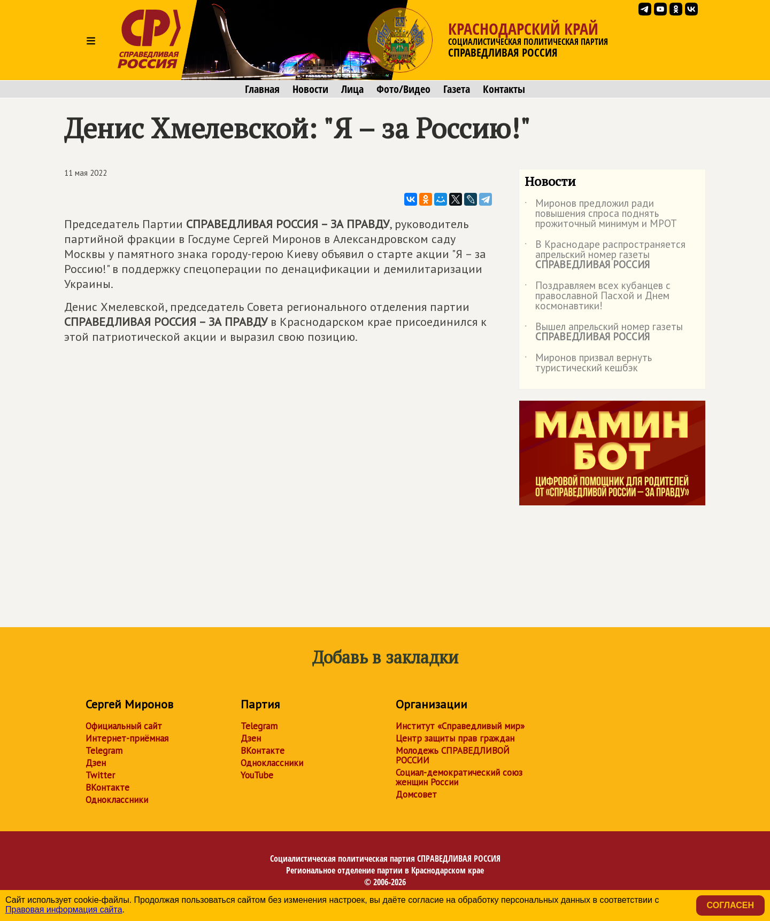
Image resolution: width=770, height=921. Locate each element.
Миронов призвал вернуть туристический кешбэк (588, 363)
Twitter (100, 775)
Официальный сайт (124, 726)
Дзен (96, 763)
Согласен (730, 905)
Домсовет (416, 794)
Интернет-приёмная (127, 738)
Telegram (104, 750)
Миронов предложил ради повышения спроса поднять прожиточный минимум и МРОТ (601, 214)
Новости (310, 89)
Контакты (504, 89)
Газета (456, 89)
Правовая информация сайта (63, 909)
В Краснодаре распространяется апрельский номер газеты (605, 255)
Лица (352, 89)
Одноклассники (117, 800)
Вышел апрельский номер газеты (604, 332)
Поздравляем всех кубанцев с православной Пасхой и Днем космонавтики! (598, 296)
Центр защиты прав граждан (455, 738)
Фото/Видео (403, 89)
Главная (262, 89)
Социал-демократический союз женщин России (459, 777)
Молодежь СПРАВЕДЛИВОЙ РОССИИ (453, 755)
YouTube (257, 775)
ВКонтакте (107, 787)
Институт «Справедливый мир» (460, 726)
